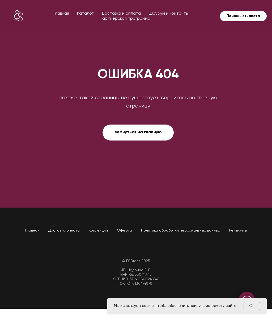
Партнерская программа (125, 18)
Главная (61, 13)
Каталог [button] (85, 13)
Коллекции (98, 230)
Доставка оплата (64, 230)
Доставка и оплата (121, 13)
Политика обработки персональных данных (180, 230)
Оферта (124, 230)
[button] (243, 16)
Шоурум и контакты (169, 13)
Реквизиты (238, 230)
